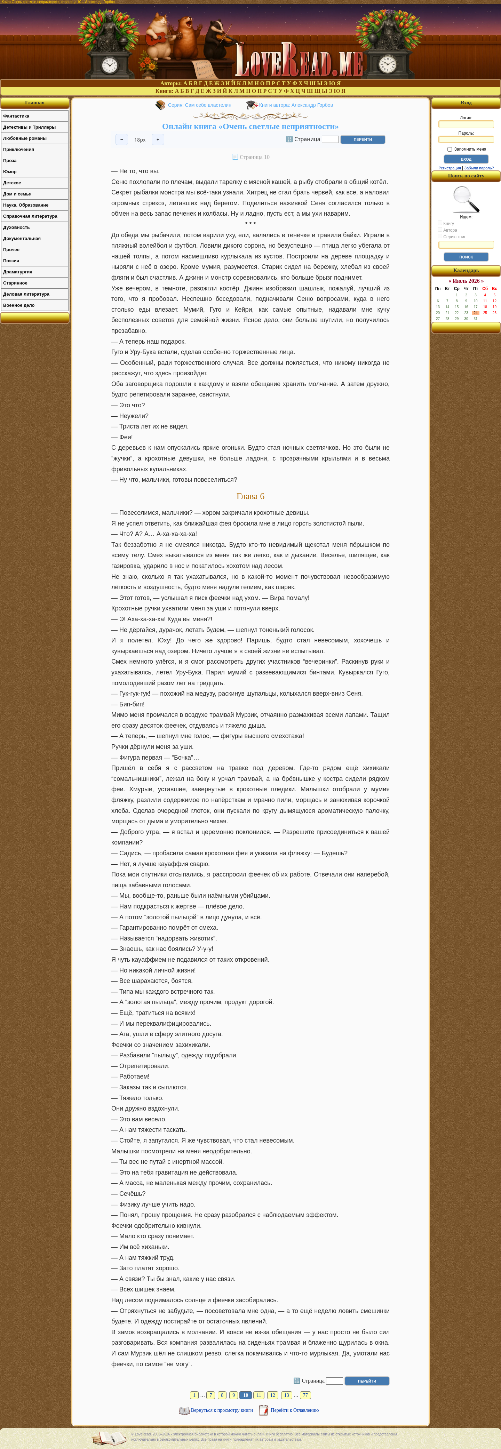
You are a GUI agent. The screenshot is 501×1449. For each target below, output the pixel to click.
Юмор (10, 171)
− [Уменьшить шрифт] (121, 139)
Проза (10, 160)
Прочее (11, 249)
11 (258, 1395)
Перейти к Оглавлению (295, 1410)
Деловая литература (26, 294)
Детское (12, 182)
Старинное (15, 283)
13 (286, 1395)
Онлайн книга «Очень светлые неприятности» (250, 126)
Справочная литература (30, 216)
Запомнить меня (466, 149)
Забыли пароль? (479, 168)
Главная (35, 102)
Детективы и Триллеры (29, 127)
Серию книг (452, 236)
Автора (447, 230)
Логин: (466, 121)
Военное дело (19, 305)
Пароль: (466, 137)
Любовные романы (25, 138)
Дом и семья (17, 194)
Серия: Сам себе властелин (199, 105)
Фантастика (16, 116)
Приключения (18, 149)
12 (272, 1395)
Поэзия (11, 260)
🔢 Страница (303, 139)
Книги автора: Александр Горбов (296, 105)
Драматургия (17, 271)
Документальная (22, 238)
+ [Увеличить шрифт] (158, 139)
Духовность (16, 227)
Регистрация (449, 168)
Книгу (446, 223)
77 (305, 1395)
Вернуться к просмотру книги (222, 1410)
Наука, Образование (25, 205)
